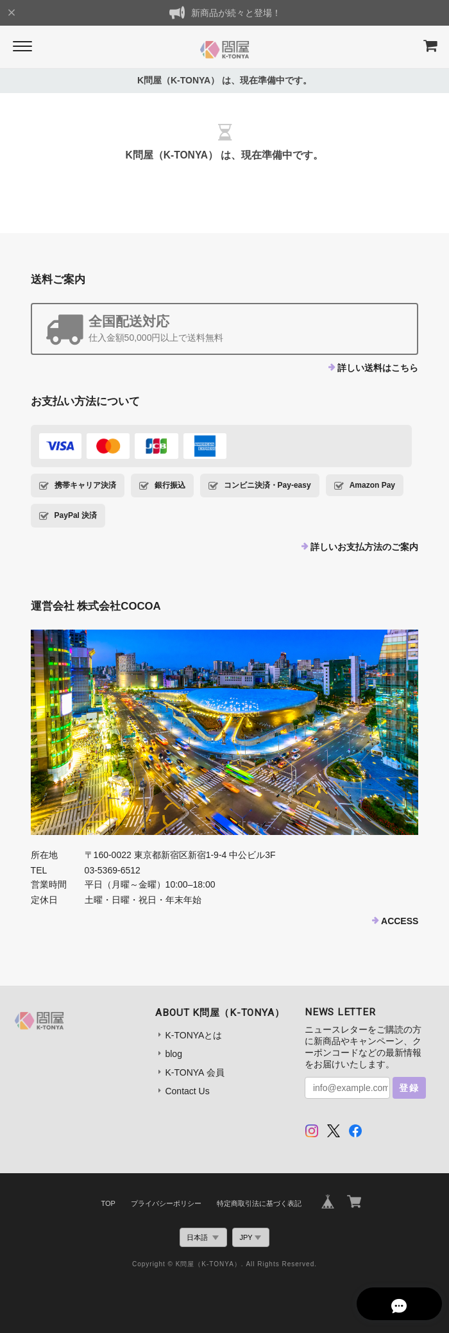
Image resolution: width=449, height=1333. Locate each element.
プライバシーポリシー (166, 1203)
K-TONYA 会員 (194, 1072)
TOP (108, 1203)
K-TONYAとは (193, 1035)
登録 (409, 1088)
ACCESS (399, 921)
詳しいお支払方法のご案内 (364, 547)
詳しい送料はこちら (377, 368)
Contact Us (187, 1091)
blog (173, 1054)
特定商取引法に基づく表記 (259, 1203)
